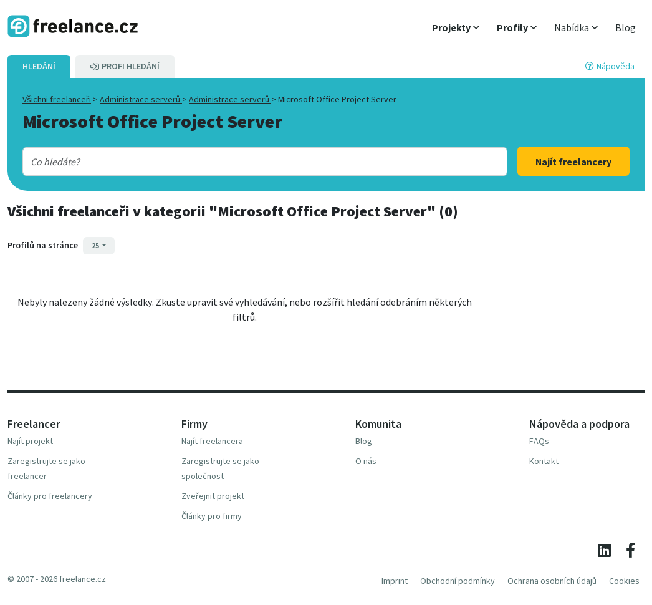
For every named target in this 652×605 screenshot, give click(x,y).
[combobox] (243, 161)
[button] (455, 27)
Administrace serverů (141, 99)
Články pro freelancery (49, 495)
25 (96, 245)
